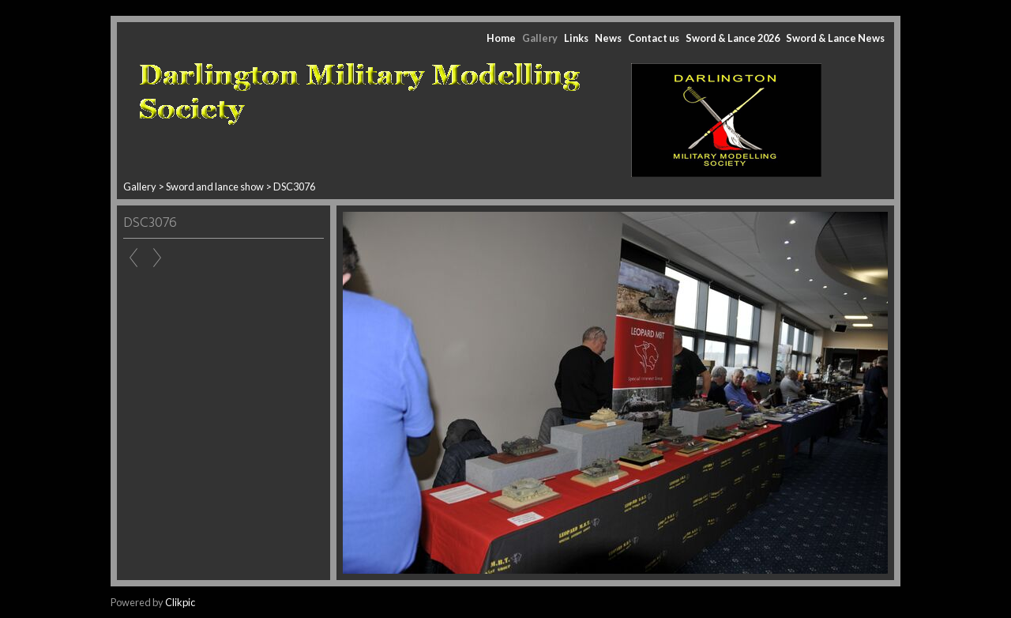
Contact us (653, 38)
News (608, 38)
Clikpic (180, 602)
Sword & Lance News (835, 38)
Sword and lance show (215, 186)
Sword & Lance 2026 (733, 38)
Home (501, 38)
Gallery (540, 38)
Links (576, 38)
